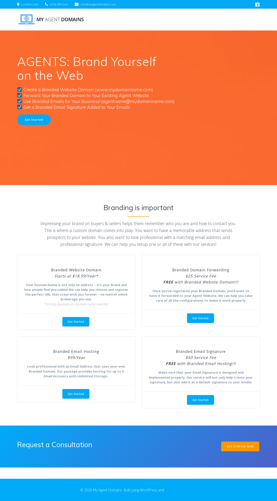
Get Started (34, 120)
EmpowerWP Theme (180, 490)
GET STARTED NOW (240, 457)
